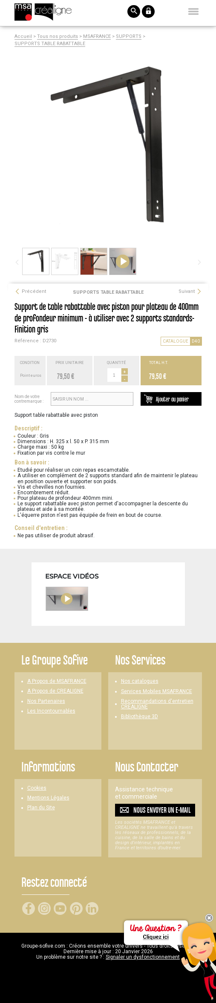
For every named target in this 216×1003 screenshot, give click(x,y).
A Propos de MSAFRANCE (56, 681)
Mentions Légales (48, 798)
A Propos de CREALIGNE (55, 691)
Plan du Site (41, 808)
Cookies (36, 788)
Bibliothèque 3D (139, 716)
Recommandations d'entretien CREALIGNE (157, 704)
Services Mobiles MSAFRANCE (156, 691)
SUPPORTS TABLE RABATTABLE (49, 43)
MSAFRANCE (97, 36)
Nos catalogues (139, 681)
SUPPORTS (128, 36)
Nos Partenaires (46, 701)
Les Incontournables (51, 711)
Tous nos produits (57, 36)
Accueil (23, 36)
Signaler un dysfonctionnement (143, 957)
